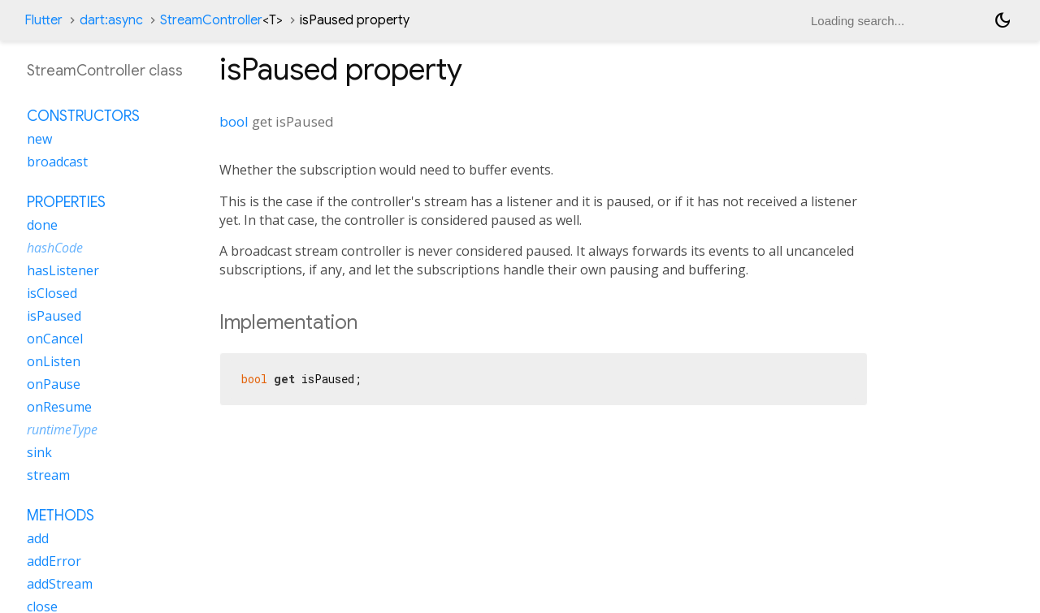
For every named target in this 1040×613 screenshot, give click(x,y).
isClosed (52, 293)
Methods (60, 516)
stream (48, 475)
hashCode (55, 248)
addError (54, 561)
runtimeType (62, 429)
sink (39, 452)
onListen (53, 361)
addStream (60, 584)
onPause (53, 384)
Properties (66, 202)
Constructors (83, 116)
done (42, 225)
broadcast (57, 162)
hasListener (63, 270)
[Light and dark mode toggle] (1003, 20)
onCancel (55, 339)
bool (234, 121)
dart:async (111, 20)
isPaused (54, 316)
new (39, 139)
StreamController (221, 20)
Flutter (43, 20)
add (38, 538)
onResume (59, 407)
